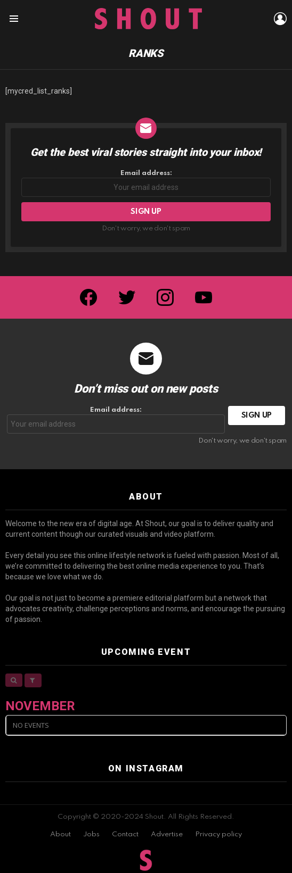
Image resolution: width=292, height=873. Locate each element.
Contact (125, 834)
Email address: (146, 183)
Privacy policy (218, 834)
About (60, 834)
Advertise (167, 834)
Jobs (91, 834)
